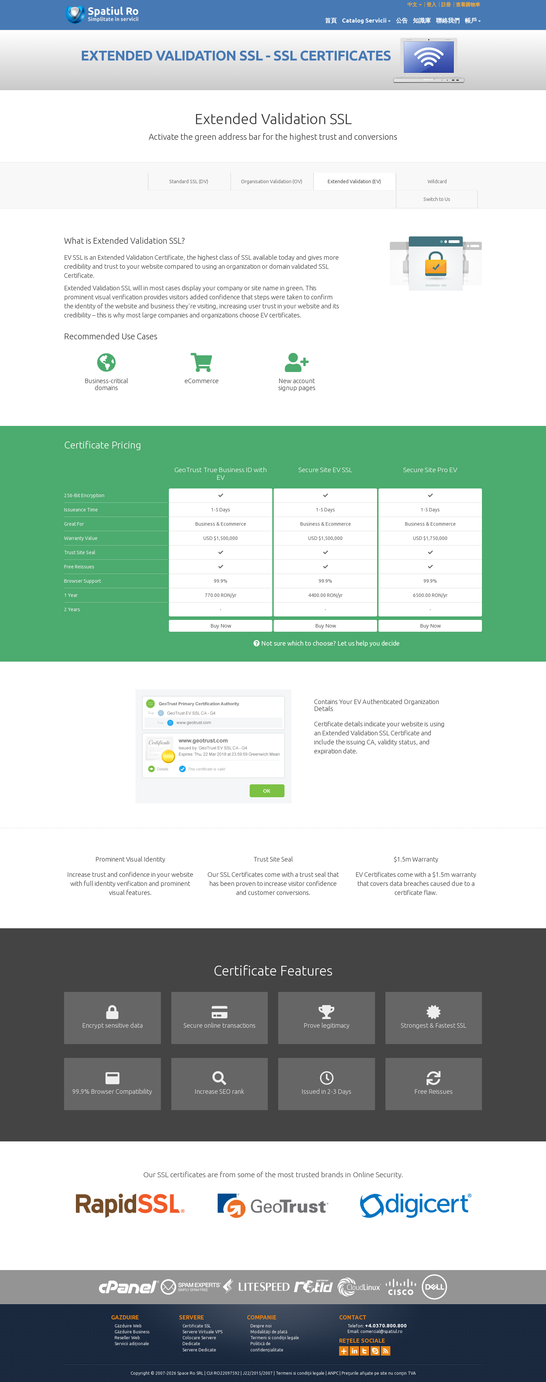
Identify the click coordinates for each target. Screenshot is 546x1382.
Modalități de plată (268, 1332)
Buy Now (220, 625)
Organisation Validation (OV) (271, 181)
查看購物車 (468, 4)
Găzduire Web (128, 1326)
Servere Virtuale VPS (202, 1332)
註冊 (446, 4)
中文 (414, 4)
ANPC (333, 1373)
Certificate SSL (196, 1326)
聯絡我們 (448, 20)
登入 (431, 4)
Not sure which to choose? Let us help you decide (327, 643)
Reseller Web (127, 1337)
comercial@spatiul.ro (381, 1331)
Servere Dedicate (199, 1350)
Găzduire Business (132, 1332)
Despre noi (261, 1326)
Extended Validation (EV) (354, 181)
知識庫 (422, 20)
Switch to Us (436, 199)
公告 (402, 20)
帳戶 (473, 20)
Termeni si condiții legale (274, 1337)
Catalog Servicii (366, 20)
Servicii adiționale (132, 1343)
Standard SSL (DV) (188, 181)
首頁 (331, 20)
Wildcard (437, 181)
